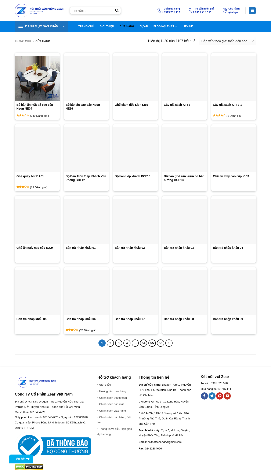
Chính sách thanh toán (113, 397)
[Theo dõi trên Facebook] (204, 396)
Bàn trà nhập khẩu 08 (179, 319)
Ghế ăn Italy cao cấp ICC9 (35, 247)
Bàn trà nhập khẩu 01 (81, 247)
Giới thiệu (107, 26)
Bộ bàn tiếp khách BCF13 (132, 176)
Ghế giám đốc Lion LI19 (131, 104)
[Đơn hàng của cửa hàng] (227, 41)
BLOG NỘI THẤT (165, 26)
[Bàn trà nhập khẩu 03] (184, 221)
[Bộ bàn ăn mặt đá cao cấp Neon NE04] (37, 78)
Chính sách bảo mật (111, 404)
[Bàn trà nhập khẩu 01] (86, 221)
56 (160, 343)
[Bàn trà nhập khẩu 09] (233, 292)
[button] (41, 26)
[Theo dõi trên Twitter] (212, 396)
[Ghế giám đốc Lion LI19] (135, 78)
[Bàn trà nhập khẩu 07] (135, 292)
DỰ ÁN (144, 26)
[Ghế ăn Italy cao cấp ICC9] (37, 221)
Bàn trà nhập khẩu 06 (81, 319)
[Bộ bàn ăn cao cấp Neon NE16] (86, 78)
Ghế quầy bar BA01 (30, 176)
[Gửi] (117, 10)
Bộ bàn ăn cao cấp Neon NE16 (83, 106)
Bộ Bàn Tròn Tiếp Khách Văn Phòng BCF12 (86, 178)
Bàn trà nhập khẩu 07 (130, 319)
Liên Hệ (188, 26)
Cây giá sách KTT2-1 (227, 104)
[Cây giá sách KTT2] (184, 78)
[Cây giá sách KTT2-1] (233, 78)
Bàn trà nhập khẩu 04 (228, 247)
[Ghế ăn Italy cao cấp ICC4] (233, 149)
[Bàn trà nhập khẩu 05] (37, 292)
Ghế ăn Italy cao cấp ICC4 (231, 176)
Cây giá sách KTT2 (177, 104)
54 (143, 343)
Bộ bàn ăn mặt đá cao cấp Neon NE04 (35, 106)
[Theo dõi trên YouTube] (227, 396)
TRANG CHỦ (86, 26)
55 (152, 343)
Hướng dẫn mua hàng (112, 391)
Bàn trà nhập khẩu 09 (228, 319)
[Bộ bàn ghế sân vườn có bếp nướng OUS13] (184, 149)
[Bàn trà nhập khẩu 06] (86, 292)
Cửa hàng (127, 26)
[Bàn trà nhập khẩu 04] (233, 221)
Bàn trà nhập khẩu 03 (179, 247)
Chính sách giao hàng (112, 410)
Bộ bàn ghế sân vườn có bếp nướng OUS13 (184, 178)
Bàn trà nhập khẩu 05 (32, 319)
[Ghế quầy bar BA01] (37, 149)
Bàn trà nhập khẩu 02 (130, 247)
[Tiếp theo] (169, 343)
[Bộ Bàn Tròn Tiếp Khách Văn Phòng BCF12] (86, 149)
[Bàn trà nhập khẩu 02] (135, 221)
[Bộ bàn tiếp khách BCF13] (135, 149)
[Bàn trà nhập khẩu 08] (184, 292)
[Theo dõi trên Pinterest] (219, 396)
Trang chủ (23, 41)
